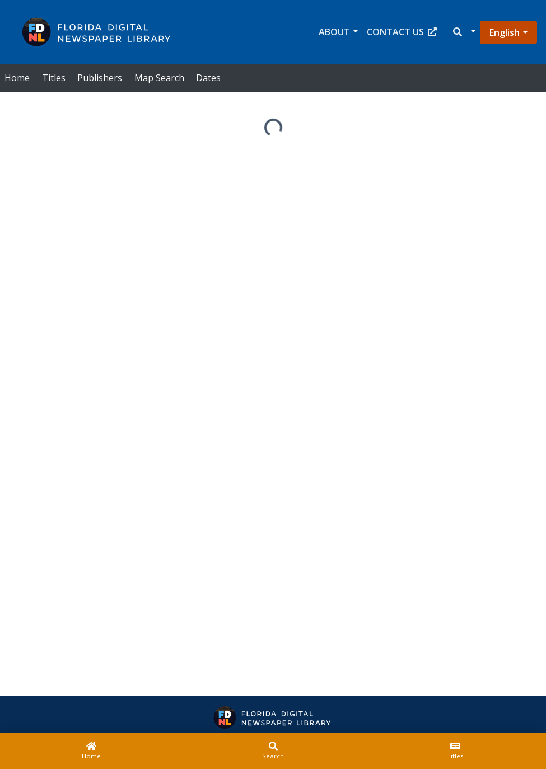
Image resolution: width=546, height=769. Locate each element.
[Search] (273, 751)
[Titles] (455, 751)
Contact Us (402, 32)
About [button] (334, 32)
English (504, 32)
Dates (208, 78)
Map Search (159, 78)
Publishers (99, 78)
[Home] (91, 751)
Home (17, 78)
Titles (54, 78)
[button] (463, 32)
